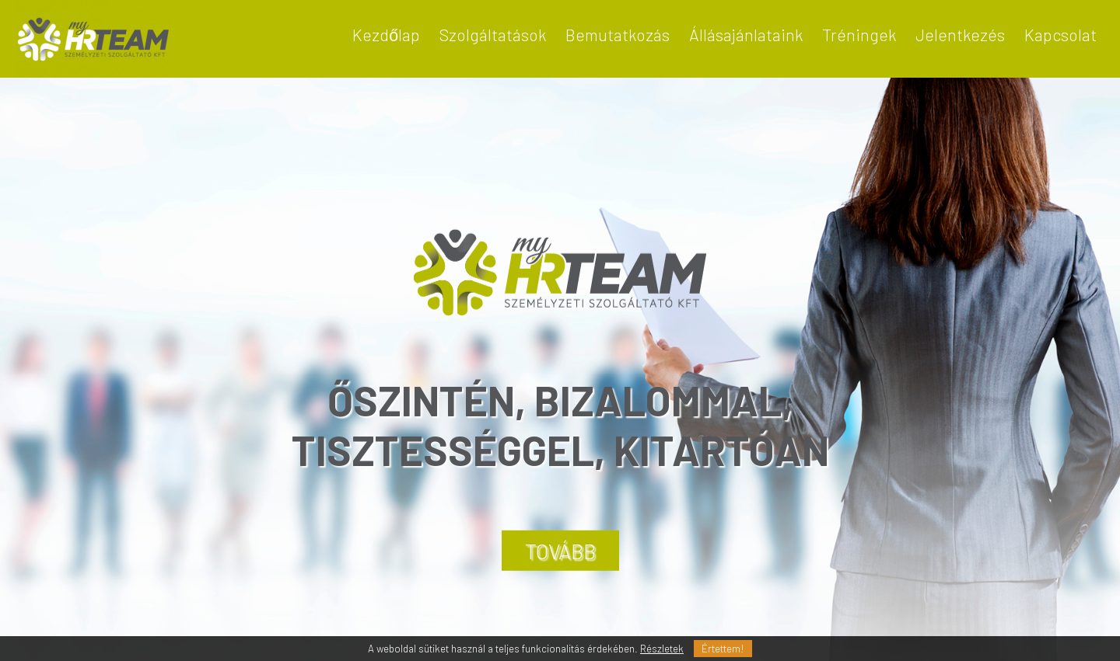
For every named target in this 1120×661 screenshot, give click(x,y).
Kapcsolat (1060, 34)
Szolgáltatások (492, 34)
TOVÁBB (560, 550)
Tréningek (859, 34)
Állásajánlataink (746, 34)
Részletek (662, 648)
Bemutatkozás (617, 34)
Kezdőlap (386, 34)
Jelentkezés (960, 34)
